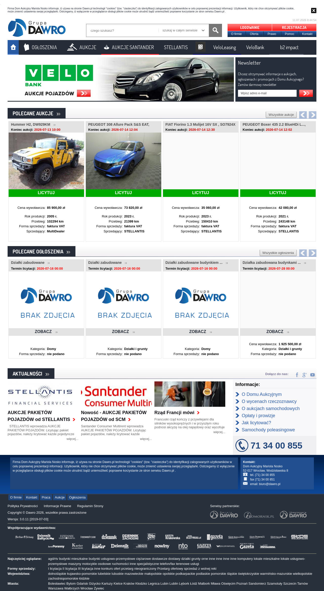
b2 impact (289, 47)
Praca (46, 497)
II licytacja (70, 568)
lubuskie (118, 574)
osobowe (104, 564)
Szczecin (289, 583)
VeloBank (255, 47)
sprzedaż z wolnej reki (200, 568)
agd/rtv (53, 559)
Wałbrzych (71, 588)
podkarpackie (185, 574)
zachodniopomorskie (63, 578)
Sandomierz (257, 583)
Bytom (71, 583)
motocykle (89, 564)
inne (212, 559)
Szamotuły (274, 583)
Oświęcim (228, 583)
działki (185, 559)
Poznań (242, 583)
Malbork (204, 583)
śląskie (232, 574)
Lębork (184, 583)
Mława (215, 583)
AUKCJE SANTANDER (133, 47)
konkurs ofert (110, 568)
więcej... (72, 439)
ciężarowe (143, 559)
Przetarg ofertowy (170, 568)
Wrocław (86, 588)
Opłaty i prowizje (258, 415)
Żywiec (99, 588)
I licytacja (55, 568)
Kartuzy (107, 583)
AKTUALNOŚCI (31, 373)
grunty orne (199, 559)
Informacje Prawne (57, 506)
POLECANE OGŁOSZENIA (41, 251)
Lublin (173, 583)
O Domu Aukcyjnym (262, 394)
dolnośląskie (57, 574)
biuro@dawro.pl (269, 484)
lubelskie (104, 574)
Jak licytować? (256, 422)
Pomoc (289, 34)
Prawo (272, 34)
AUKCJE (87, 47)
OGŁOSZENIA (44, 47)
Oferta (254, 34)
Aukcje (60, 497)
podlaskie (203, 574)
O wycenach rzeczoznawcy (269, 401)
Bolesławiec (57, 583)
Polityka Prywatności (23, 506)
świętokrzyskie (248, 574)
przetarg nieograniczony (138, 568)
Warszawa (55, 588)
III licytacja (85, 568)
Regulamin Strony (90, 506)
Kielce (118, 583)
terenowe (182, 564)
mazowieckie (134, 574)
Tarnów (302, 583)
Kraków (129, 583)
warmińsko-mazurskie (276, 574)
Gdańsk (82, 583)
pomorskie (218, 574)
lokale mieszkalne (267, 559)
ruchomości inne (124, 564)
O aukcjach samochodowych (271, 408)
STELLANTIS (176, 47)
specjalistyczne (148, 564)
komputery (245, 559)
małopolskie (153, 574)
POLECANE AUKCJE (36, 113)
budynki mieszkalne (73, 559)
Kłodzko (141, 583)
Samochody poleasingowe (268, 429)
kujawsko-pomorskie (82, 574)
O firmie (236, 34)
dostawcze (159, 559)
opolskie (169, 574)
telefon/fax (167, 564)
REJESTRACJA (294, 27)
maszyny (74, 564)
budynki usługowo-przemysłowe (112, 559)
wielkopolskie (302, 574)
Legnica (154, 583)
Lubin (164, 583)
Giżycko (94, 583)
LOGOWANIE (249, 27)
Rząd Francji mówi (174, 412)
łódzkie (84, 578)
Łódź (193, 583)
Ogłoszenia (77, 497)
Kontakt (307, 34)
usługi (194, 564)
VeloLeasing (224, 47)
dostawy (174, 559)
